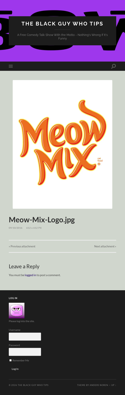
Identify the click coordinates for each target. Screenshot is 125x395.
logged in (30, 275)
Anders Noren (99, 385)
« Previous (22, 246)
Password (14, 345)
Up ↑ (113, 385)
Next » (105, 246)
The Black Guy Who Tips (62, 24)
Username (14, 329)
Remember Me (19, 360)
